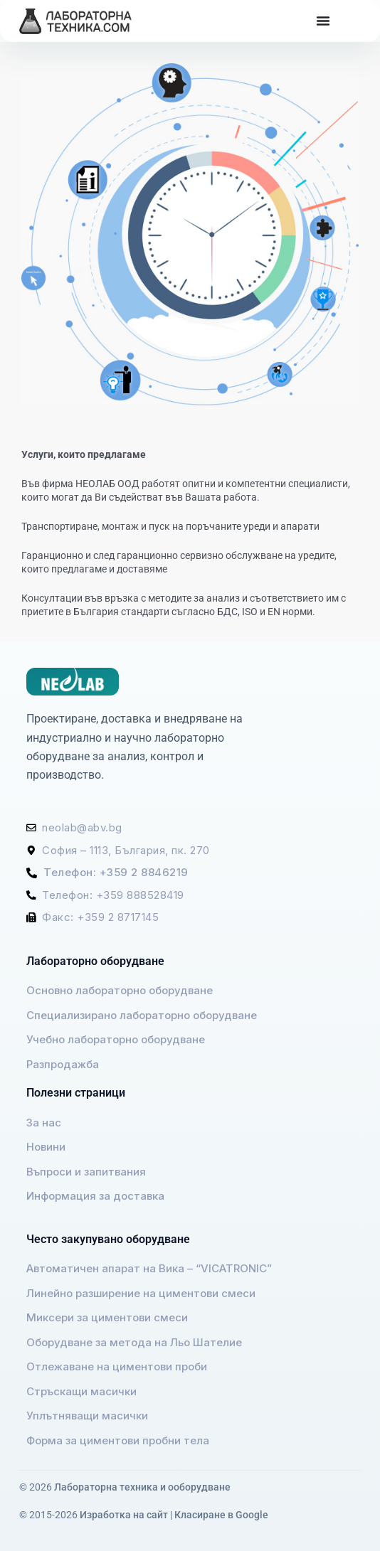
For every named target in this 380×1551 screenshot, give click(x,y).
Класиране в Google (221, 1514)
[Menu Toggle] (323, 21)
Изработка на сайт (124, 1514)
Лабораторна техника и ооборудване (142, 1487)
